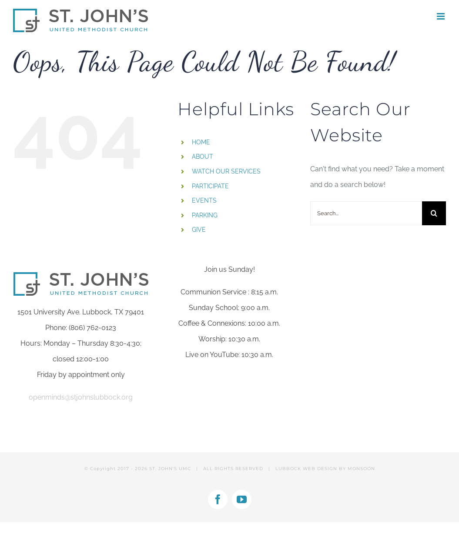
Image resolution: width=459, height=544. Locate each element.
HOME (201, 142)
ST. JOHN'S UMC (170, 468)
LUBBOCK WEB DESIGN (306, 468)
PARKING (205, 215)
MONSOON (361, 468)
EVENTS (204, 200)
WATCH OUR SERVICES (226, 171)
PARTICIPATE (210, 186)
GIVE (199, 229)
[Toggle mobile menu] (441, 16)
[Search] (434, 213)
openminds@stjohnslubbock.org (81, 397)
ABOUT (202, 156)
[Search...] (366, 213)
